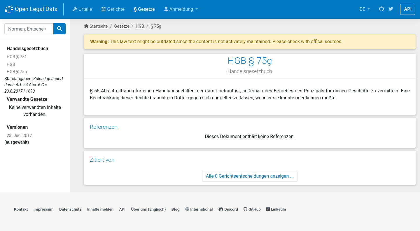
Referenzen (104, 127)
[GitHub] (381, 9)
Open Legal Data (31, 9)
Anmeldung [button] (179, 9)
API (408, 9)
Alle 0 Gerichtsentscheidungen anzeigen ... (250, 176)
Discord (228, 209)
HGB (11, 64)
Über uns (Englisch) (148, 209)
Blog (176, 209)
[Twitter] (391, 9)
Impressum (44, 209)
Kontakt (21, 209)
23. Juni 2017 (19, 135)
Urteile (82, 9)
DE (363, 9)
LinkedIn (276, 209)
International (199, 209)
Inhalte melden (100, 209)
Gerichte (113, 9)
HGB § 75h (17, 71)
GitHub (252, 209)
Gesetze (144, 9)
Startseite (99, 26)
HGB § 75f (16, 56)
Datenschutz (70, 209)
